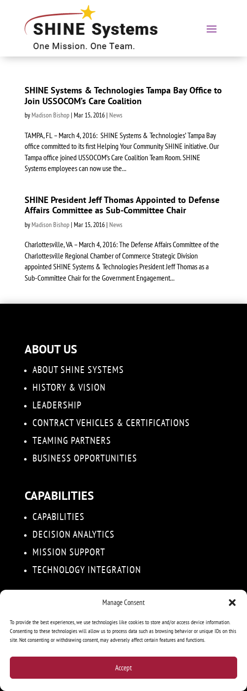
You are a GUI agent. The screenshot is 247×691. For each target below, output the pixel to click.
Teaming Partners (71, 440)
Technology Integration (86, 569)
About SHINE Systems (78, 369)
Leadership (57, 405)
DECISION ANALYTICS (73, 534)
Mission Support (68, 552)
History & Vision (69, 387)
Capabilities (58, 516)
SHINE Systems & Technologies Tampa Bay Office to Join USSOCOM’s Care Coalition (123, 96)
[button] (232, 602)
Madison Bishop (50, 115)
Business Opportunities (84, 458)
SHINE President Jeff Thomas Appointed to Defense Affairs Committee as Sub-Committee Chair (122, 205)
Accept (123, 667)
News (116, 115)
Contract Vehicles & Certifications (111, 422)
